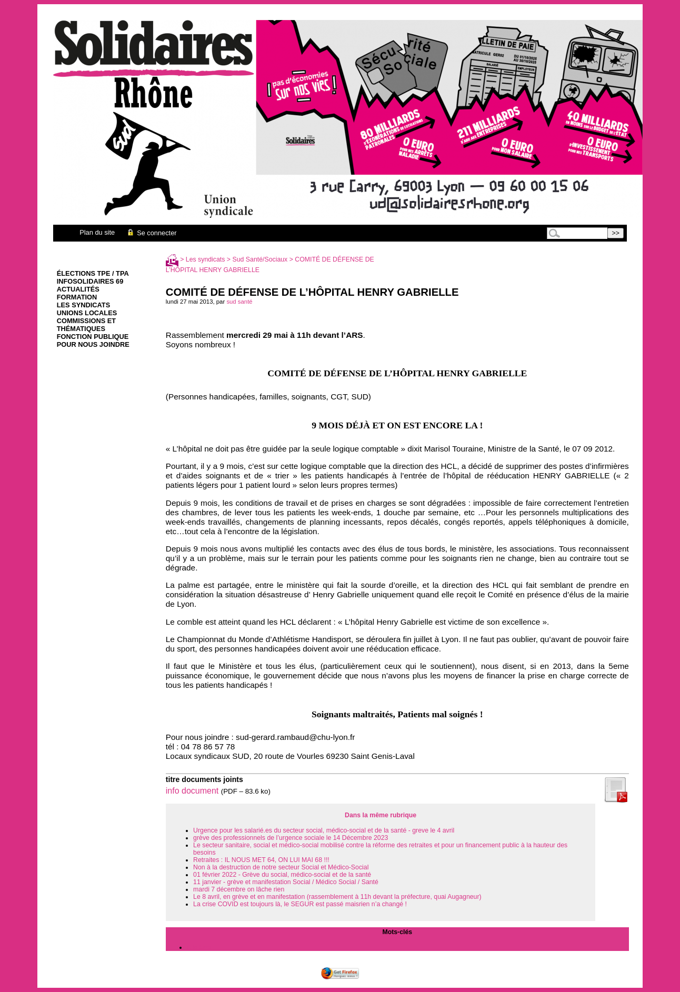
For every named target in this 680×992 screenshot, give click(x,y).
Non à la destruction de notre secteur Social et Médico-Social (280, 867)
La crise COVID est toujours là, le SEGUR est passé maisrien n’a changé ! (300, 904)
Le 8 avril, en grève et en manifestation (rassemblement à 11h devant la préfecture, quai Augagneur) (337, 896)
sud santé (239, 301)
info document (192, 790)
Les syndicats (83, 305)
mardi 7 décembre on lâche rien (238, 889)
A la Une (199, 947)
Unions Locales (87, 313)
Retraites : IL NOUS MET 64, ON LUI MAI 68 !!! (261, 860)
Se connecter (151, 233)
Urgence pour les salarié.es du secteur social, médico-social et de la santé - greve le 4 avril (323, 830)
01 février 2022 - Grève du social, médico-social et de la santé (282, 874)
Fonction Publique (93, 336)
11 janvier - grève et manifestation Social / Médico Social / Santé (285, 882)
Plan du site (97, 232)
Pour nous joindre (93, 344)
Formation (77, 297)
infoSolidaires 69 (90, 281)
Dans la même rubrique (380, 815)
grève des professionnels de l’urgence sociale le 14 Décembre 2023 (290, 837)
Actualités (78, 289)
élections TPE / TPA (93, 273)
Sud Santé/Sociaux (260, 259)
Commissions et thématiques (86, 325)
